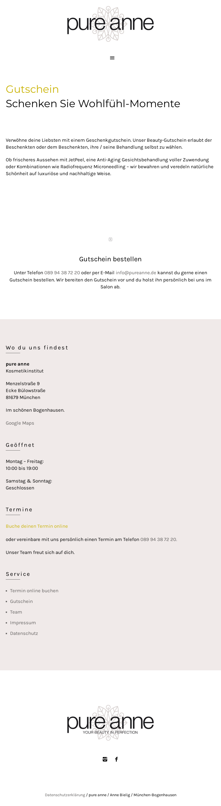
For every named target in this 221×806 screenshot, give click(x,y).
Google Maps (20, 423)
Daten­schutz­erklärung (65, 794)
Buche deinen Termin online (37, 526)
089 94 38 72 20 (62, 272)
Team (16, 612)
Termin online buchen (34, 590)
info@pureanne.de (136, 272)
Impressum (23, 622)
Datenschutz (24, 633)
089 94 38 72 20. (158, 539)
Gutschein (21, 601)
